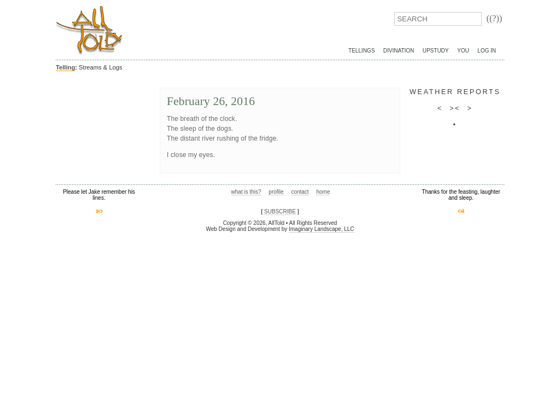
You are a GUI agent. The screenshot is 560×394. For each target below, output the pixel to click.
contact (299, 192)
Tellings (361, 51)
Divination (398, 51)
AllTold (89, 30)
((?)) (494, 18)
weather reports (455, 92)
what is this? (246, 192)
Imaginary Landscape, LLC (321, 229)
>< (455, 108)
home (323, 192)
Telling (65, 67)
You (463, 51)
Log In (486, 51)
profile (276, 192)
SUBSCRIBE (280, 211)
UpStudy (436, 51)
